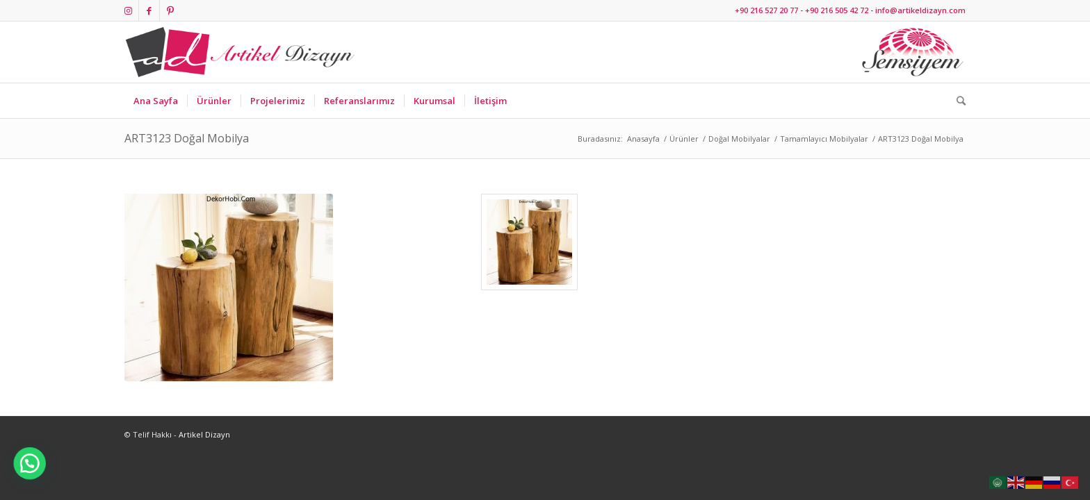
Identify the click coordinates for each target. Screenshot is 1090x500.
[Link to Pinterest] (170, 10)
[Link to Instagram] (128, 10)
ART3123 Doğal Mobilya (186, 138)
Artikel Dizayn (204, 434)
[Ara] (956, 100)
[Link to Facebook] (149, 10)
